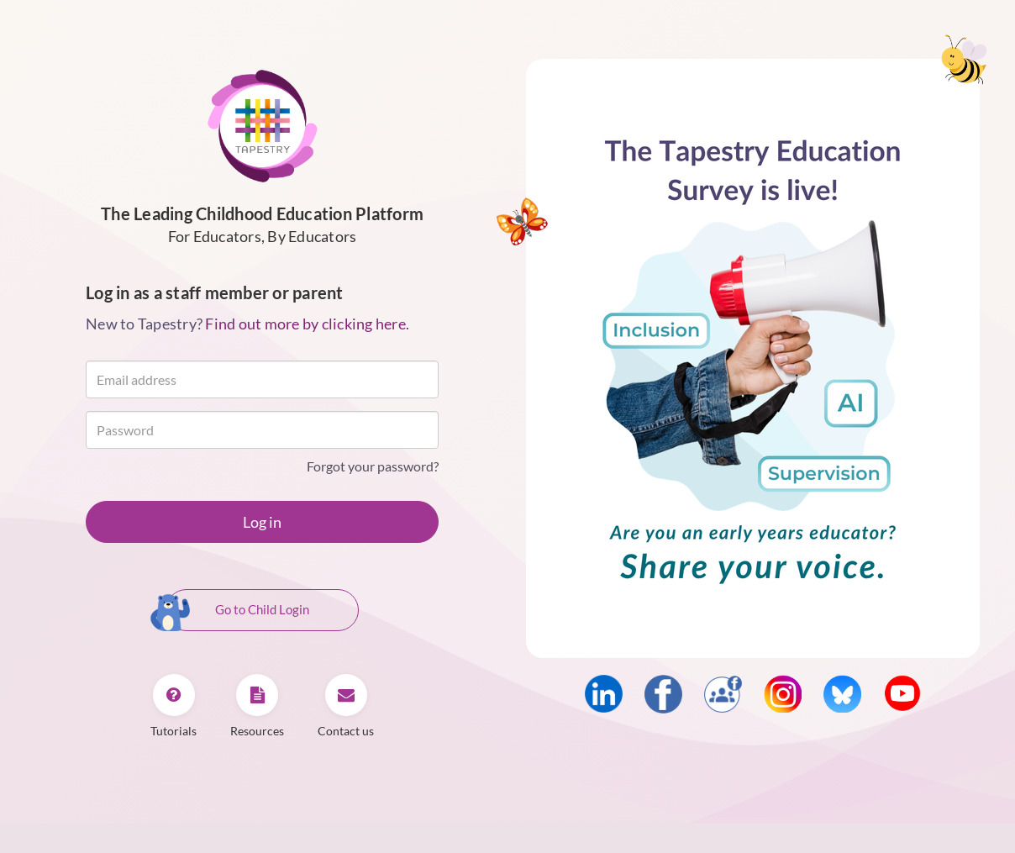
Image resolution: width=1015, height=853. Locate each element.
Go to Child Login (237, 611)
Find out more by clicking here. (307, 323)
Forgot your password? (373, 466)
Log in (262, 522)
